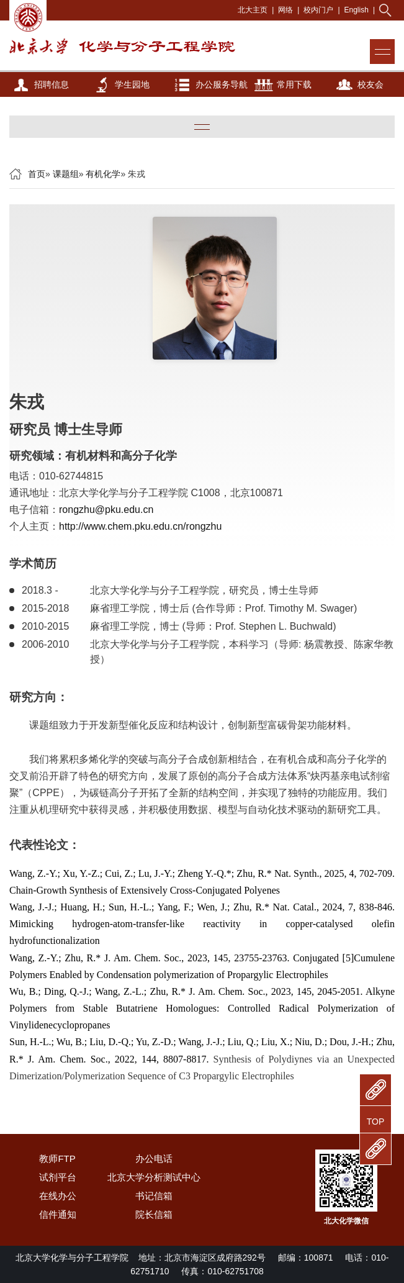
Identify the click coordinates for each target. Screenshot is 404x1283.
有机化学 (103, 174)
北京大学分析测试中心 (153, 1177)
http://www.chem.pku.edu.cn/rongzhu (140, 526)
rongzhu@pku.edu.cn (106, 509)
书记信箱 (154, 1195)
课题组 (66, 174)
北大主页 (252, 10)
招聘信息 (51, 84)
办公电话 (154, 1158)
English (356, 10)
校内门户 (318, 10)
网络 (285, 10)
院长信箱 (154, 1214)
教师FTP (57, 1158)
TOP (376, 1122)
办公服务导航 (221, 84)
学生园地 (132, 84)
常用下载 (294, 84)
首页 (36, 174)
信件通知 (57, 1214)
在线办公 (57, 1195)
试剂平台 (57, 1177)
